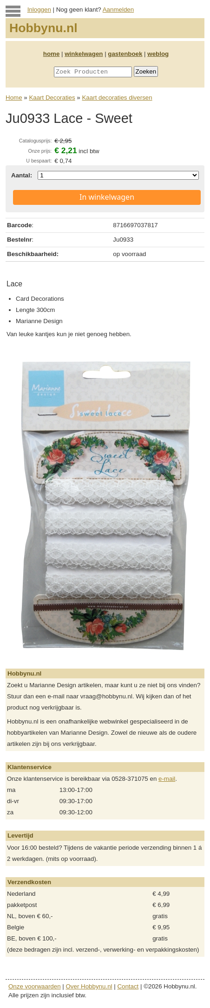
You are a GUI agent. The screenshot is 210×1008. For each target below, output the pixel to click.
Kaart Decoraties (52, 97)
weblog (158, 53)
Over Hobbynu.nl (89, 986)
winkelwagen (84, 53)
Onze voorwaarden (34, 986)
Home (14, 97)
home (51, 53)
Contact (127, 986)
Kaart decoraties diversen (117, 97)
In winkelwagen (106, 197)
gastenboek (125, 53)
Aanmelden (118, 9)
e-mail (166, 778)
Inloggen (39, 9)
